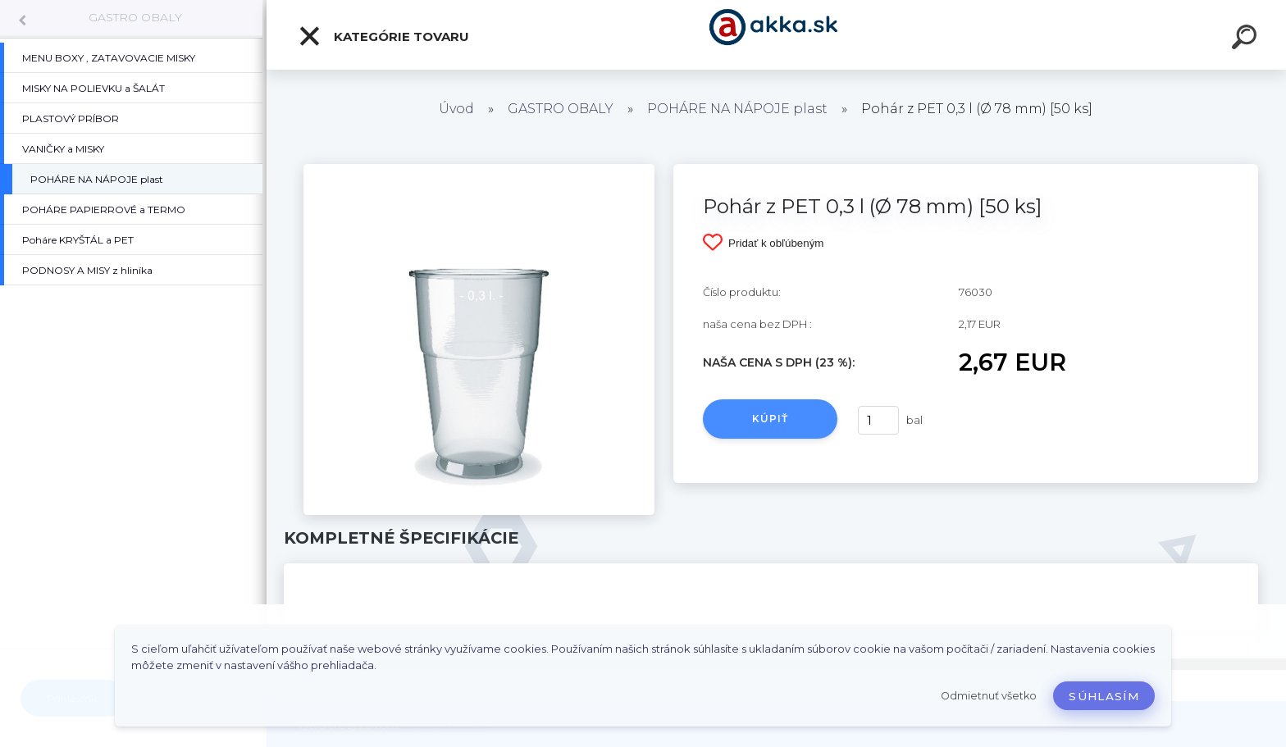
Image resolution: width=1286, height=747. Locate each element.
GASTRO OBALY (135, 17)
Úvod (456, 108)
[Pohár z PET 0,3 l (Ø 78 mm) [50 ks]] (478, 169)
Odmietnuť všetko (989, 696)
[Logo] (776, 34)
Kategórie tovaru (383, 36)
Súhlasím (1104, 696)
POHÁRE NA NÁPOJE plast (737, 108)
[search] (1246, 39)
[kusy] (878, 420)
